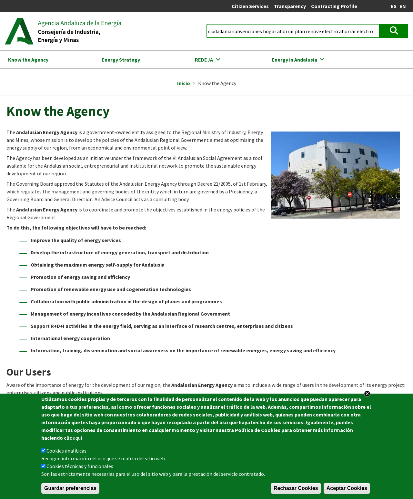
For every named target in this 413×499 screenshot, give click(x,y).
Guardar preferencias (70, 489)
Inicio (183, 83)
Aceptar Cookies (347, 489)
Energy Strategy (121, 59)
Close (367, 395)
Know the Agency (28, 59)
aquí (77, 439)
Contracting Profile (334, 6)
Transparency (290, 6)
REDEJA (204, 59)
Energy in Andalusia (294, 59)
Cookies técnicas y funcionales (79, 467)
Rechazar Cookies (296, 489)
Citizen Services (250, 6)
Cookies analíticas (66, 452)
